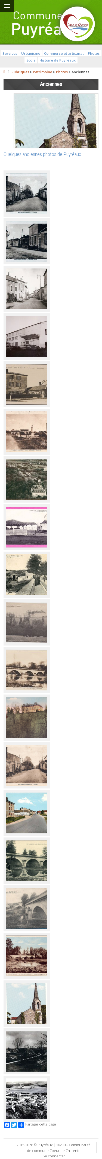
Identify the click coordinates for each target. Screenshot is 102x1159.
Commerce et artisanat (64, 53)
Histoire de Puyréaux (57, 60)
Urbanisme (30, 53)
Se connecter (54, 1156)
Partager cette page (37, 1125)
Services (9, 53)
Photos (94, 53)
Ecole (31, 60)
